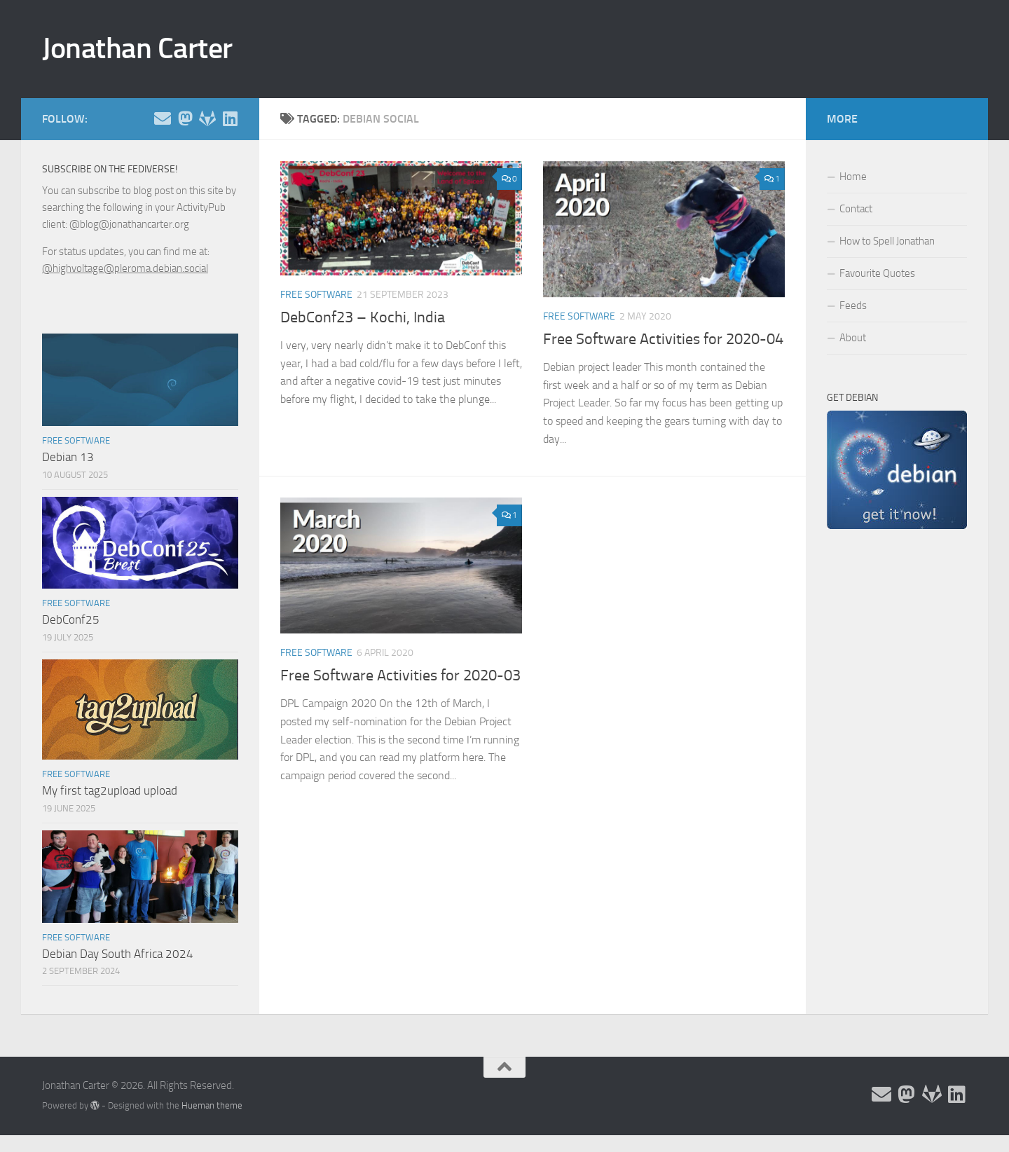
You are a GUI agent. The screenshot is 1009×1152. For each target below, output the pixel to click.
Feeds (853, 305)
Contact (855, 209)
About (852, 337)
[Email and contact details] (162, 118)
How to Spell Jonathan (887, 241)
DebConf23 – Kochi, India (362, 317)
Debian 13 (68, 457)
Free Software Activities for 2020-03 (400, 675)
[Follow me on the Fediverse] (185, 118)
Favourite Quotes (877, 273)
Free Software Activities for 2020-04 (663, 339)
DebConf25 (70, 619)
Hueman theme (211, 1105)
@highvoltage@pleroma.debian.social (125, 268)
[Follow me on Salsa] (207, 118)
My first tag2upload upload (109, 790)
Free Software (316, 295)
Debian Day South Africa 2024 (117, 954)
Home (853, 176)
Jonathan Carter (137, 48)
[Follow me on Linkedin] (229, 118)
